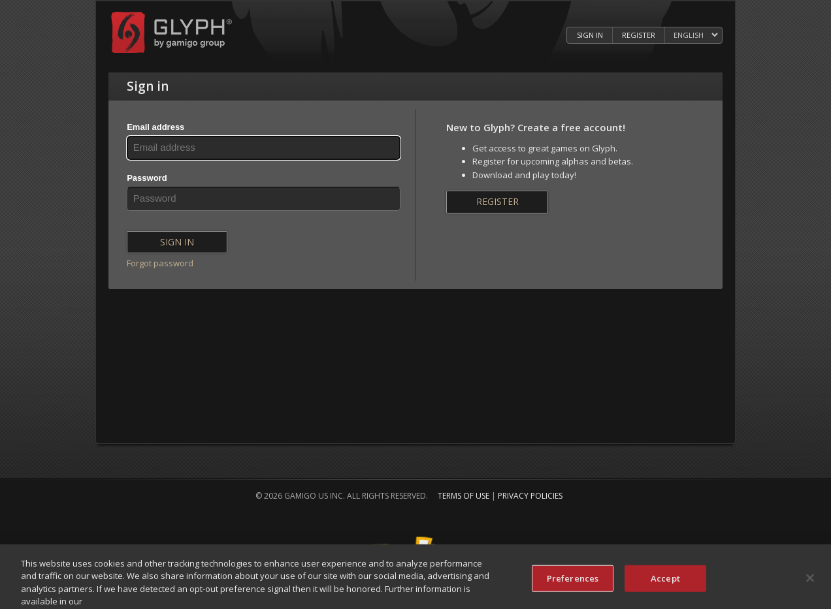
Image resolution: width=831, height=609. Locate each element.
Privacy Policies (530, 495)
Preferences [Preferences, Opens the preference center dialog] (572, 583)
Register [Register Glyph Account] (638, 35)
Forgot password (160, 263)
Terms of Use (463, 495)
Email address (155, 127)
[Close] (810, 583)
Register (497, 201)
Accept (665, 583)
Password (147, 178)
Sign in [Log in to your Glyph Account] (590, 35)
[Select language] (695, 35)
